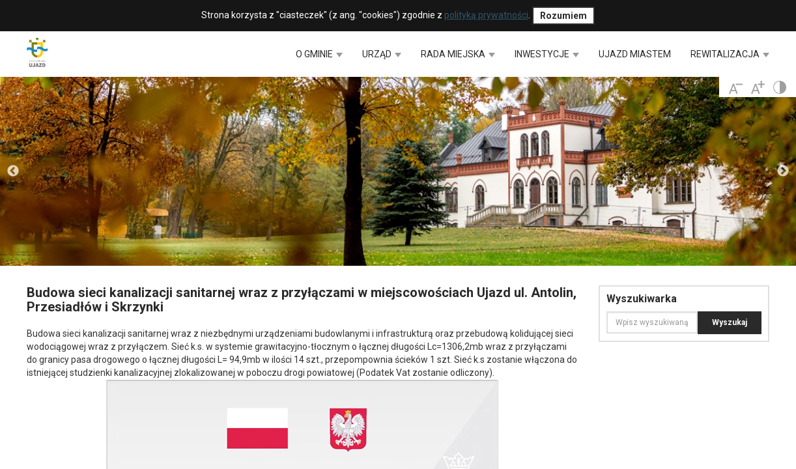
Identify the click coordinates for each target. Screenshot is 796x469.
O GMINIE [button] (319, 54)
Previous (13, 171)
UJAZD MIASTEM (635, 54)
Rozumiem (563, 15)
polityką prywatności (486, 15)
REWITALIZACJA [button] (729, 54)
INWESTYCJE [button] (547, 54)
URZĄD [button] (381, 54)
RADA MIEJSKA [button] (458, 54)
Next (782, 171)
